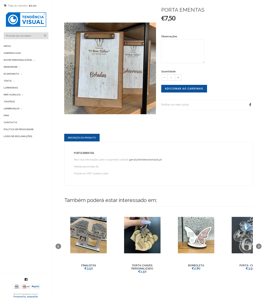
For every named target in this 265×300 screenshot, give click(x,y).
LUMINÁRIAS (11, 87)
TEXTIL (8, 80)
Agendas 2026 (12, 53)
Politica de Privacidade (18, 129)
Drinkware (11, 67)
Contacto (10, 122)
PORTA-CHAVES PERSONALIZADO (142, 267)
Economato (11, 74)
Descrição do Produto (82, 137)
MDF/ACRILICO (12, 94)
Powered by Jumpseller (26, 296)
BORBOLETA (196, 265)
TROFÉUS (9, 101)
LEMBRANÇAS (11, 108)
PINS (6, 115)
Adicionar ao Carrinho (184, 88)
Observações (169, 36)
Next (259, 246)
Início (7, 46)
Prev (58, 246)
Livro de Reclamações (18, 136)
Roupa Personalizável (18, 60)
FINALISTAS (88, 265)
